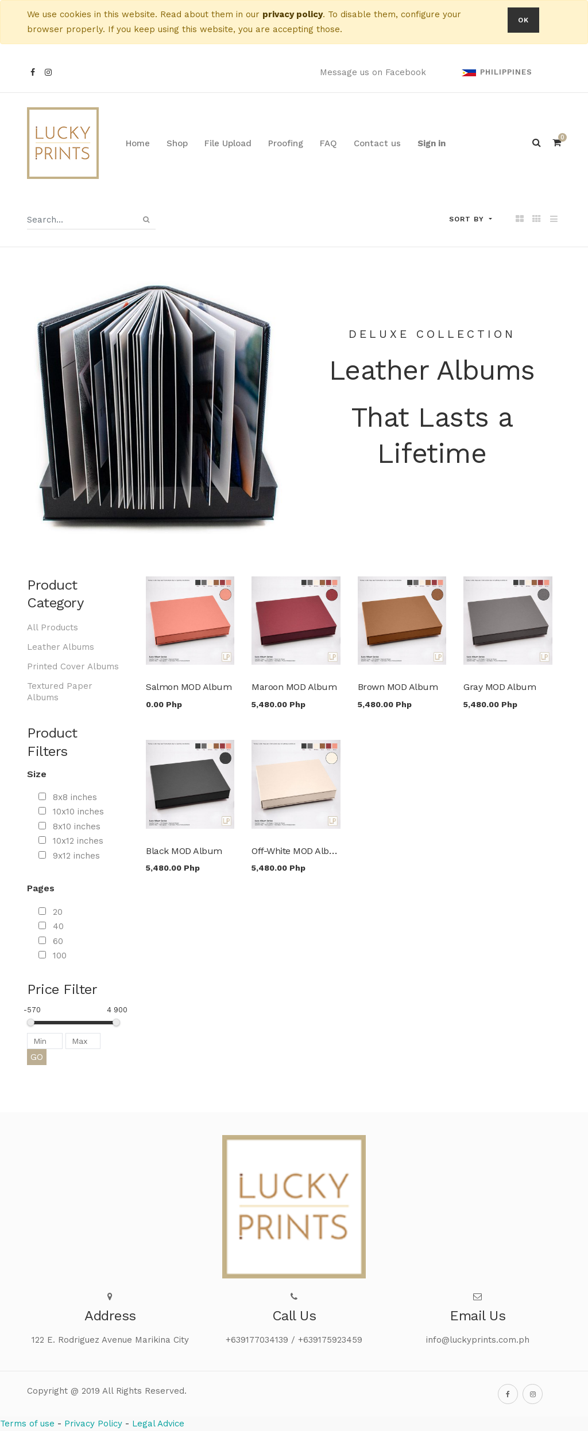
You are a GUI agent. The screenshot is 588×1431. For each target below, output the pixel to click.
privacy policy (292, 14)
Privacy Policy (93, 1423)
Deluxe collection (432, 334)
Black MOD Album (184, 850)
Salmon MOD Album (188, 686)
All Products (52, 627)
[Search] (146, 219)
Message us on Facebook (373, 72)
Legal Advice (158, 1423)
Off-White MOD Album (298, 850)
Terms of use (27, 1423)
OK (523, 20)
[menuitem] (138, 143)
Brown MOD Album (398, 686)
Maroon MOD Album (294, 686)
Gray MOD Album (499, 686)
